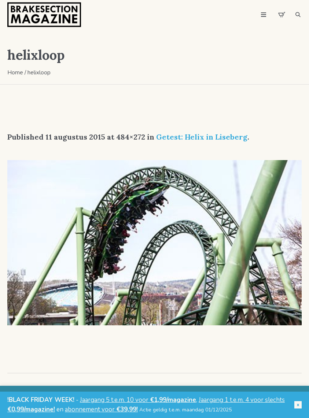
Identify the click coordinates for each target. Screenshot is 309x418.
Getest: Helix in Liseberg (201, 136)
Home (15, 72)
